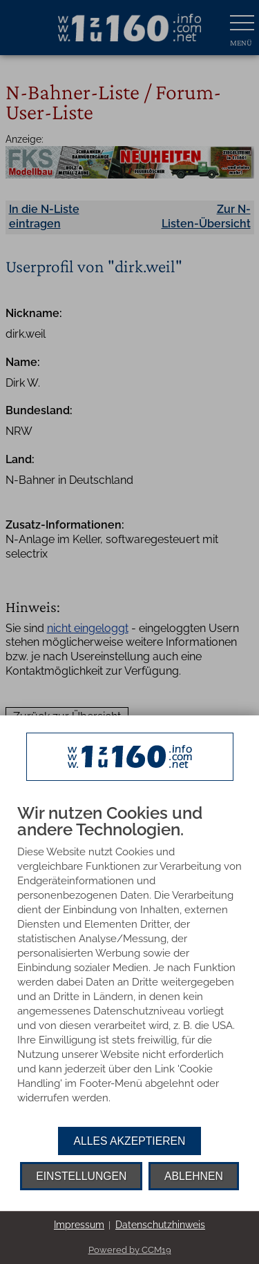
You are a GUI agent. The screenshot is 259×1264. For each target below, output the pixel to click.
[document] (129, 965)
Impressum (79, 1224)
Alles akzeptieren (130, 1141)
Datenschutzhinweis (160, 1224)
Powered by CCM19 (129, 1250)
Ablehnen (193, 1176)
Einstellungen (81, 1176)
